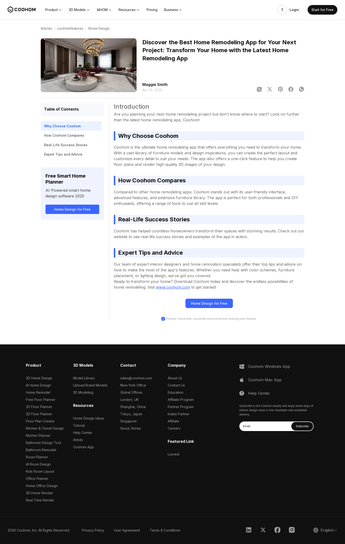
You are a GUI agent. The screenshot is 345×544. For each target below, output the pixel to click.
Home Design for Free (72, 209)
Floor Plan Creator (40, 421)
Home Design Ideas (88, 418)
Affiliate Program (181, 400)
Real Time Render (40, 500)
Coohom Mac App (265, 379)
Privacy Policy (93, 530)
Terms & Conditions (165, 530)
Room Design (98, 28)
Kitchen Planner (38, 435)
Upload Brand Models (90, 385)
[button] (53, 10)
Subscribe (302, 426)
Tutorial (79, 425)
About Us (175, 378)
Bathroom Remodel (41, 450)
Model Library (84, 378)
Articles (46, 28)
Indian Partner (179, 414)
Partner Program (181, 407)
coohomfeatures (70, 28)
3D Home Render (39, 493)
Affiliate (173, 421)
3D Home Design (39, 378)
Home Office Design (42, 486)
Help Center (82, 433)
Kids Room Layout (40, 471)
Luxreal (173, 454)
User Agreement (127, 530)
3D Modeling (83, 392)
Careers (174, 428)
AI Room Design (38, 464)
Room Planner (37, 457)
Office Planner (37, 479)
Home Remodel (38, 392)
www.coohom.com (173, 287)
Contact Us (176, 385)
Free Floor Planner (40, 400)
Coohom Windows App (269, 366)
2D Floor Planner (39, 407)
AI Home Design (38, 385)
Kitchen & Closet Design (45, 428)
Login (294, 10)
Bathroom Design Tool (43, 443)
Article (78, 440)
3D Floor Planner (39, 414)
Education (175, 392)
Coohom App (83, 447)
